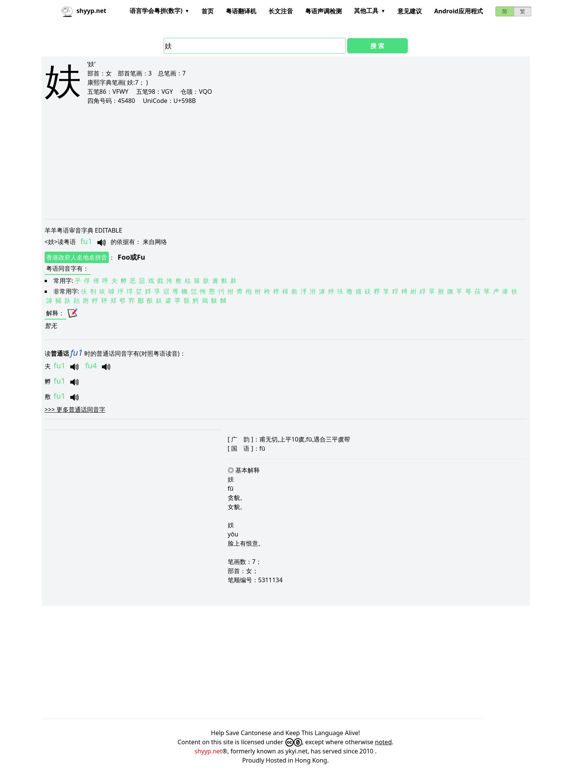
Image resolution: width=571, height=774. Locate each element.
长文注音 (281, 11)
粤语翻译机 (241, 11)
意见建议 (409, 11)
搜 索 (377, 46)
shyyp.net (208, 751)
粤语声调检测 (323, 11)
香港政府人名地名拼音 (76, 257)
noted (383, 742)
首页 (207, 11)
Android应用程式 (458, 11)
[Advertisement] (273, 161)
